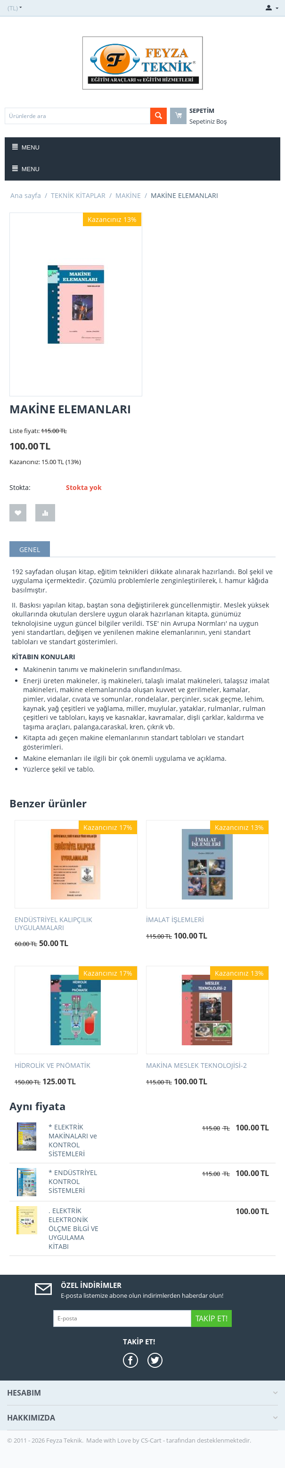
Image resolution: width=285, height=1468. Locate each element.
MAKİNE (128, 195)
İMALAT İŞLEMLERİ (175, 920)
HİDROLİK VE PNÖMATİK (52, 1066)
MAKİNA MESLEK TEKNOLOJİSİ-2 (196, 1066)
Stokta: (20, 487)
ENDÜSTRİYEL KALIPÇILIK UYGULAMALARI (53, 924)
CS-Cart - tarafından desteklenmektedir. (196, 1440)
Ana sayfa (25, 195)
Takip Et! (211, 1318)
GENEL (29, 549)
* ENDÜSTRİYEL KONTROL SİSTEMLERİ (73, 1181)
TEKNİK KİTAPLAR (78, 195)
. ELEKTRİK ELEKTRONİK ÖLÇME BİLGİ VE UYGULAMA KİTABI (73, 1228)
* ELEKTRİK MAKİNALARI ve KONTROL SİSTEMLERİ (73, 1140)
